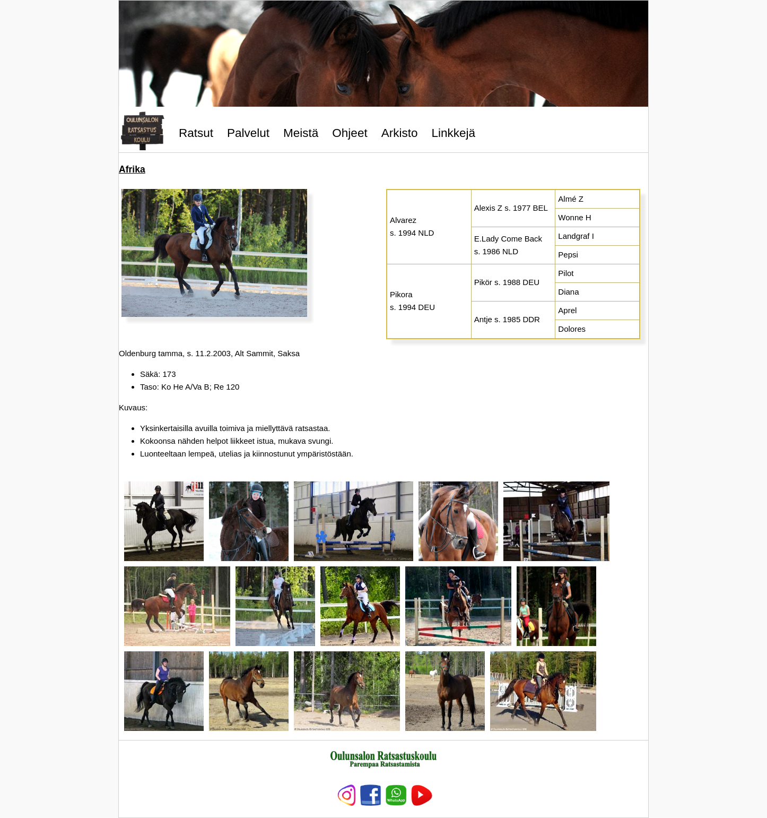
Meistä (300, 133)
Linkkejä (453, 133)
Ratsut (196, 133)
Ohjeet (349, 133)
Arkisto (399, 133)
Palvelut (248, 133)
